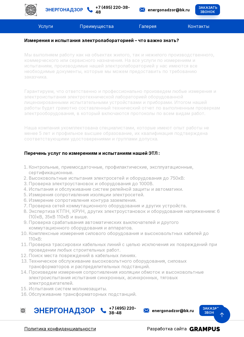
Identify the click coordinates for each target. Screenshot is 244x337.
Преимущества (97, 26)
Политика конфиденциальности (60, 328)
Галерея (147, 26)
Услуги (45, 26)
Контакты (198, 26)
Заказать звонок (208, 10)
